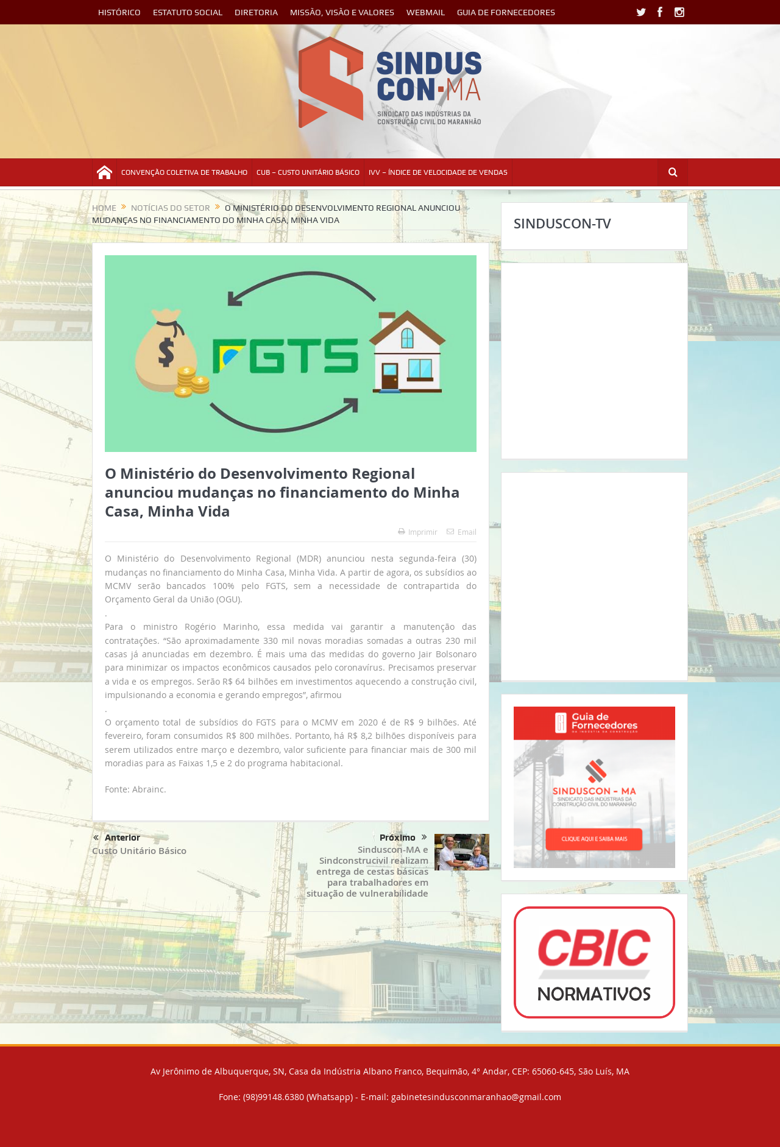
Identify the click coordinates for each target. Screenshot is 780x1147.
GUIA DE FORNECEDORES (506, 12)
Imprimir (418, 532)
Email (462, 532)
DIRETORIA (256, 12)
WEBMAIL (425, 12)
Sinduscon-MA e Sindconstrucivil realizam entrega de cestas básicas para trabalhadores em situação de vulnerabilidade (367, 871)
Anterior (116, 838)
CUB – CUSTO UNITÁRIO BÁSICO (308, 172)
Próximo (403, 837)
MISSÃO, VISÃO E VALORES (342, 12)
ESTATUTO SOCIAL (187, 12)
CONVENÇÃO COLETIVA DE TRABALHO (184, 172)
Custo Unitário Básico (139, 850)
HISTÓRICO (119, 12)
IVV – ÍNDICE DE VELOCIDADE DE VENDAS (438, 172)
